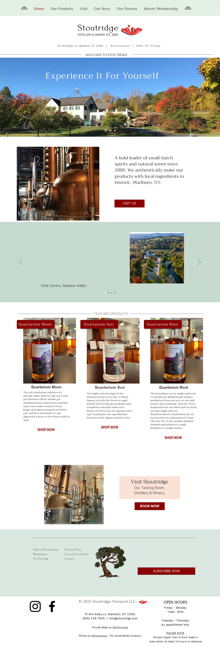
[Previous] (20, 262)
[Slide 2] (115, 130)
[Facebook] (52, 606)
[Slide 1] (106, 131)
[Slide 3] (111, 292)
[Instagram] (35, 606)
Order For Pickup (149, 46)
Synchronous (99, 635)
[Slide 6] (110, 130)
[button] (61, 9)
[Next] (199, 262)
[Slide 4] (115, 292)
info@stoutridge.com (123, 618)
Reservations (120, 46)
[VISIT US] (129, 203)
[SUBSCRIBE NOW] (166, 571)
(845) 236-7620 (93, 618)
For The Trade (40, 559)
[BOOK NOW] (150, 506)
